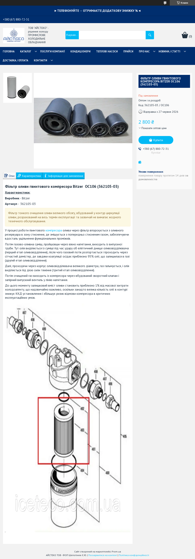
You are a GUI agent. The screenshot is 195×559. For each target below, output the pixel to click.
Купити (158, 140)
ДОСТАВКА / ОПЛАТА (15, 60)
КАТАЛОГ (25, 51)
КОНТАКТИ (40, 60)
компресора (54, 230)
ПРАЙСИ (128, 51)
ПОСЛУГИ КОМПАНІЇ (52, 51)
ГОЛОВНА (9, 51)
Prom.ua (116, 551)
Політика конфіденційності (134, 555)
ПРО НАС (144, 51)
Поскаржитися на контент (102, 555)
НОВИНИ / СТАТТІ (169, 51)
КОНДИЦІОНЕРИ (80, 51)
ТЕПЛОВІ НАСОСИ (107, 51)
